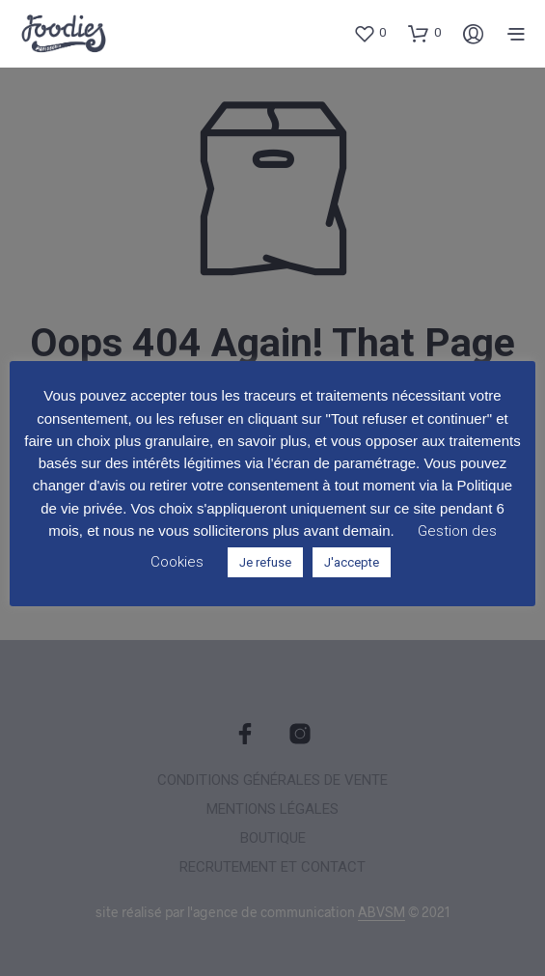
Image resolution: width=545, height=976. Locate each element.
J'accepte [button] (351, 562)
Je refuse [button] (265, 562)
